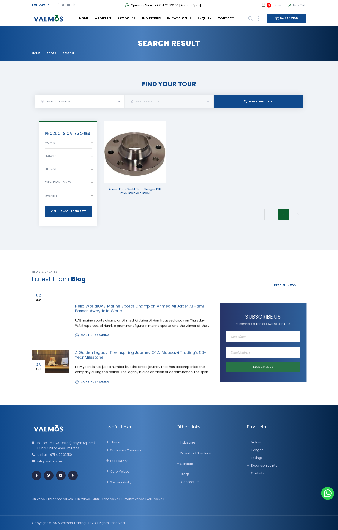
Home (83, 18)
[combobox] (79, 101)
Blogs (185, 474)
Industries (151, 18)
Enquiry (204, 18)
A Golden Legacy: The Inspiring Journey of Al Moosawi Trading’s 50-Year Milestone (140, 358)
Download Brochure (195, 453)
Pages (51, 53)
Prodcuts (127, 18)
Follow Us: (41, 5)
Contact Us (190, 481)
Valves (256, 442)
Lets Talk (297, 5)
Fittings (257, 457)
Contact (226, 18)
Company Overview (125, 450)
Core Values (120, 471)
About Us (103, 18)
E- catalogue (179, 18)
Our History (118, 460)
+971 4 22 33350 (166, 5)
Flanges (257, 450)
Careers (186, 463)
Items (271, 5)
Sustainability (120, 482)
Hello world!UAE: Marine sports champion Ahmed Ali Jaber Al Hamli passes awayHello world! (139, 312)
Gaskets (257, 473)
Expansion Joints (264, 465)
